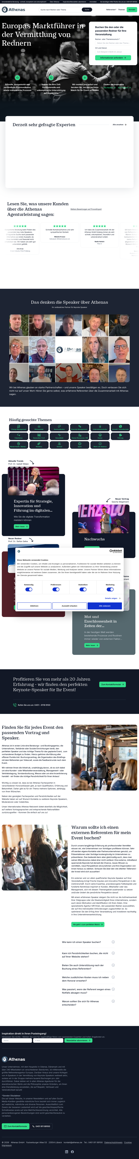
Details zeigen (111, 598)
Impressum (7, 1145)
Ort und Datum (101, 48)
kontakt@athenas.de (73, 1142)
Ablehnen (34, 606)
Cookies (128, 1142)
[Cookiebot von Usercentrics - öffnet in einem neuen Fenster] (111, 551)
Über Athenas (54, 2)
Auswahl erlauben (69, 606)
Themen (121, 10)
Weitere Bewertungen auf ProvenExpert (86, 209)
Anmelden (93, 2)
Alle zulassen (104, 606)
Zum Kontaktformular (15, 1126)
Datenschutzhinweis (113, 1142)
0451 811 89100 (131, 2)
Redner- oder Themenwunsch (107, 39)
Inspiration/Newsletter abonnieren (74, 2)
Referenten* (111, 10)
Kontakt (132, 10)
